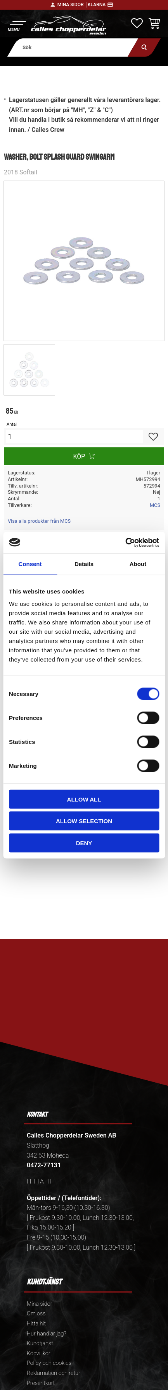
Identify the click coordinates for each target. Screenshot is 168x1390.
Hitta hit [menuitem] (36, 1323)
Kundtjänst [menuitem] (40, 1343)
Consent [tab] (30, 564)
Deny (84, 842)
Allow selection (84, 821)
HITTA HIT (41, 1181)
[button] (16, 25)
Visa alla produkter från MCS (39, 521)
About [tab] (138, 564)
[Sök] (144, 47)
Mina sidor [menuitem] (39, 1304)
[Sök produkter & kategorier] (72, 47)
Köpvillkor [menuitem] (38, 1353)
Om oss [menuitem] (36, 1313)
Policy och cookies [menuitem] (49, 1363)
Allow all (84, 799)
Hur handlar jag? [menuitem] (46, 1333)
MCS (155, 505)
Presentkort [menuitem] (41, 1383)
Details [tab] (84, 564)
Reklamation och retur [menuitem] (53, 1373)
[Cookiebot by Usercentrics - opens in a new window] (125, 542)
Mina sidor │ (72, 4)
